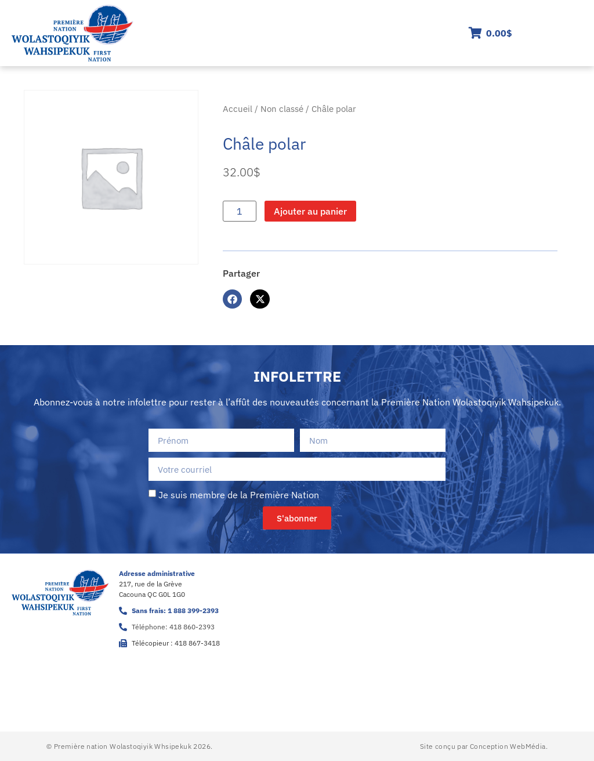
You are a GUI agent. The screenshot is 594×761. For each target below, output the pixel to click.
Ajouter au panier (310, 211)
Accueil (237, 108)
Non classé (281, 108)
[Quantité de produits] (239, 211)
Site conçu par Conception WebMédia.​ (484, 746)
